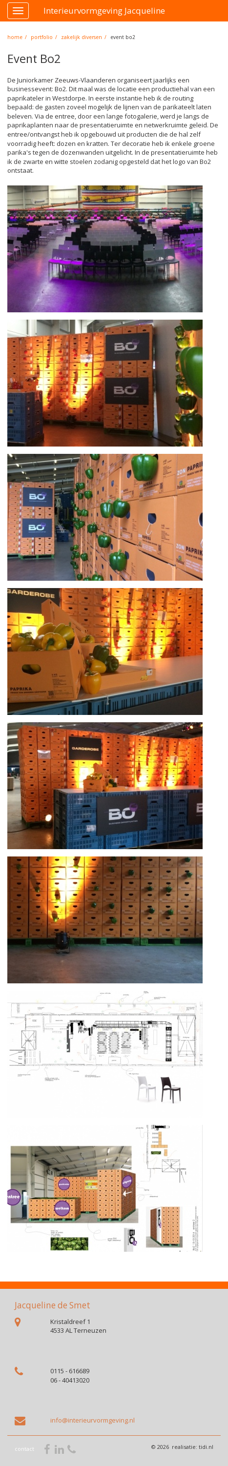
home (14, 37)
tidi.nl (206, 1446)
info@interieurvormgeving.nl (92, 1420)
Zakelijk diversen (81, 37)
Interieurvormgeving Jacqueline (104, 10)
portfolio (42, 37)
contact (24, 1448)
